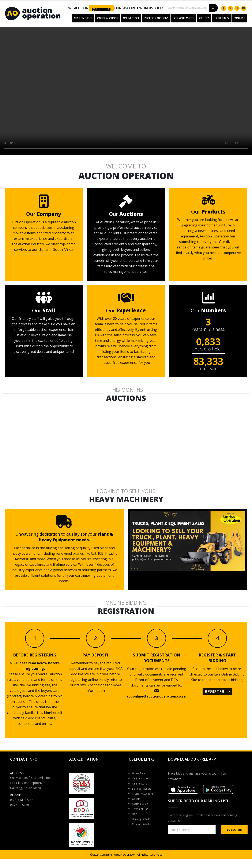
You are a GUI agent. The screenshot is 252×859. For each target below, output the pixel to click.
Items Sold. (208, 369)
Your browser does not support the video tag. (126, 90)
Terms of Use (141, 809)
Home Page (140, 773)
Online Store (131, 18)
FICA (135, 814)
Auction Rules (141, 804)
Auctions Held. (208, 349)
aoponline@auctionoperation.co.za (156, 696)
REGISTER (217, 691)
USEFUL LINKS (221, 18)
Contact (239, 18)
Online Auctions (107, 18)
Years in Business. (208, 329)
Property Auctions (156, 18)
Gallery (204, 18)
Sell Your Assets (183, 18)
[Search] (213, 8)
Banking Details (143, 819)
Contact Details (143, 824)
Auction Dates (83, 18)
